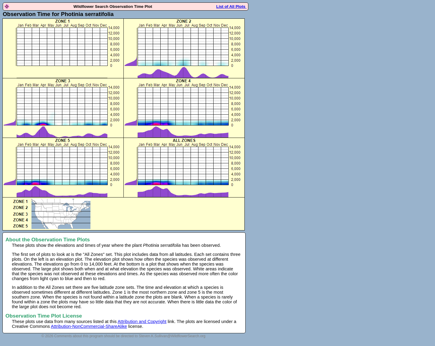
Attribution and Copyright (142, 321)
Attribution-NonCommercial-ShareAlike (89, 326)
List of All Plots (231, 6)
